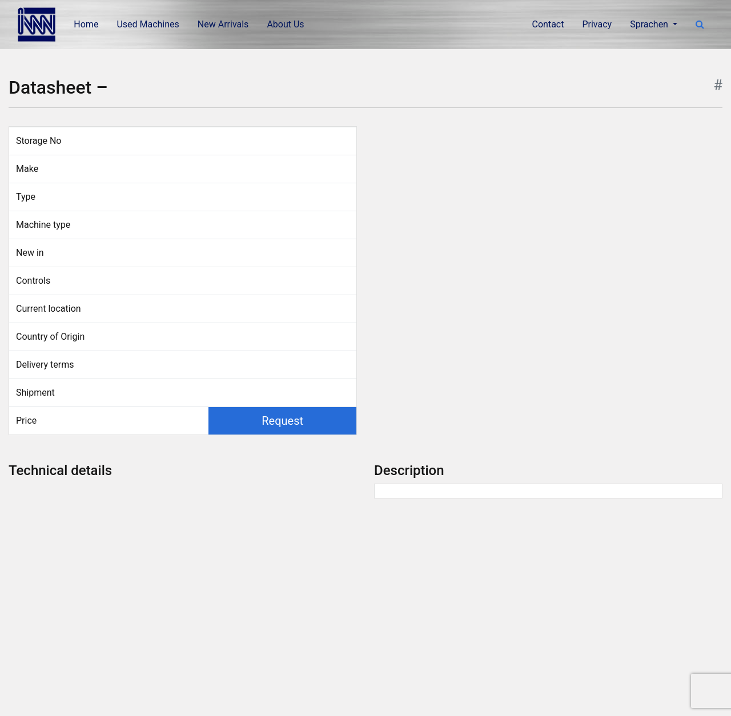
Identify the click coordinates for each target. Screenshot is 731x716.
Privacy (597, 24)
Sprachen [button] (650, 24)
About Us (285, 24)
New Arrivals (223, 24)
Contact (548, 24)
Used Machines (148, 24)
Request (282, 421)
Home (86, 24)
